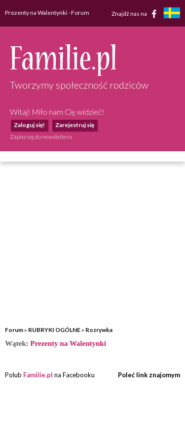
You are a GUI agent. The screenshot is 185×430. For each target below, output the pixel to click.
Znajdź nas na (135, 13)
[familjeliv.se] (171, 14)
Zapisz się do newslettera (41, 136)
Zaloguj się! (29, 125)
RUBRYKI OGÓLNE (54, 329)
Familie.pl (38, 375)
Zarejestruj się (74, 125)
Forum (14, 329)
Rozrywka (98, 329)
